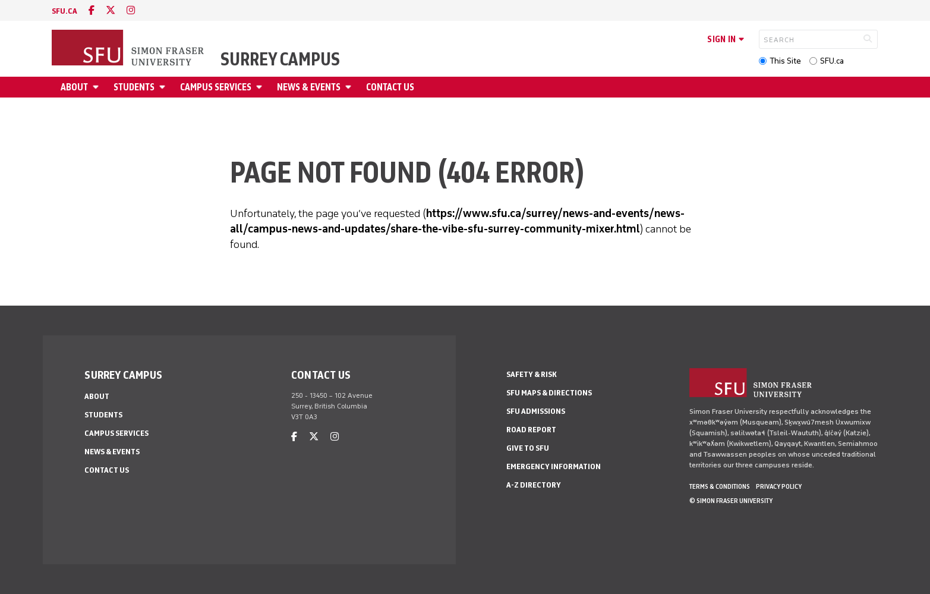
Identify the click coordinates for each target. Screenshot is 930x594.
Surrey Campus (280, 59)
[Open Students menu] (164, 87)
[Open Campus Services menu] (261, 87)
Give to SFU (527, 448)
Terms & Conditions (719, 486)
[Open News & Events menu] (350, 87)
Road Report (531, 430)
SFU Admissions (535, 411)
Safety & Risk (531, 374)
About (74, 87)
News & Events (309, 87)
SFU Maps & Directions (549, 393)
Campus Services (215, 87)
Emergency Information (553, 466)
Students (134, 87)
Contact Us (390, 87)
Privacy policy (779, 486)
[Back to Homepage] (129, 49)
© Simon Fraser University (731, 500)
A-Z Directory (533, 485)
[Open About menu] (97, 87)
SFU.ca (832, 61)
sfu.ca (64, 11)
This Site (785, 61)
